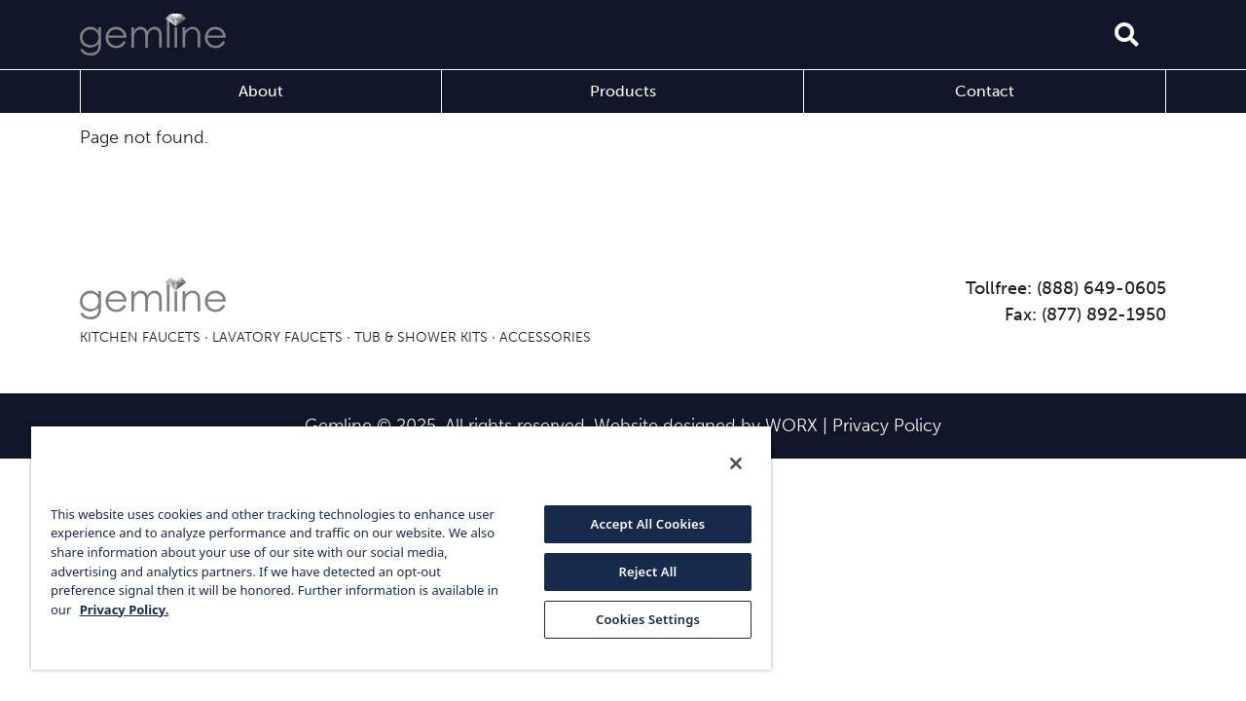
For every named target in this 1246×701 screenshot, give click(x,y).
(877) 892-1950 (1104, 314)
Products (623, 91)
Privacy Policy (886, 425)
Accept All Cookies (633, 524)
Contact (984, 91)
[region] (392, 547)
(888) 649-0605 (1101, 288)
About (260, 91)
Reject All (634, 571)
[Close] (718, 463)
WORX (791, 425)
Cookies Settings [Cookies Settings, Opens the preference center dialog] (633, 619)
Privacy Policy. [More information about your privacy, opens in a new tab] (138, 609)
